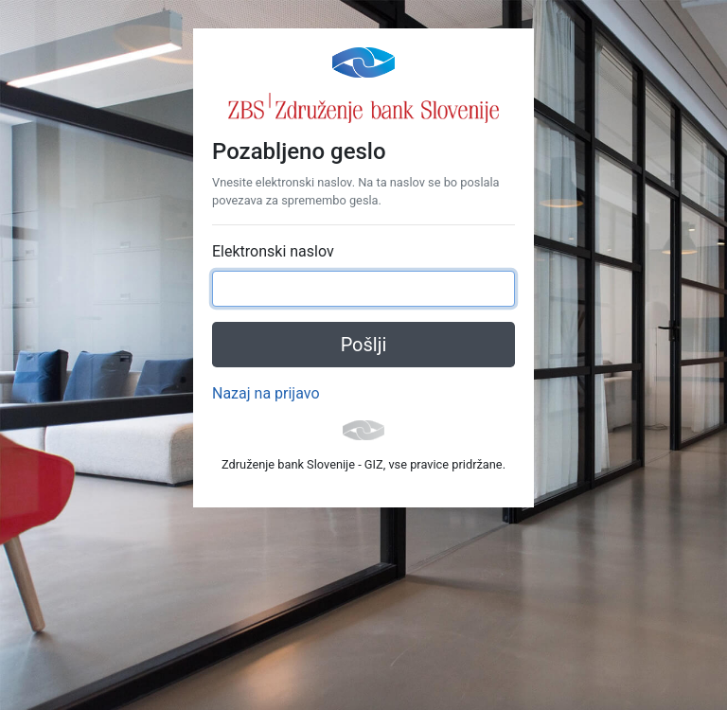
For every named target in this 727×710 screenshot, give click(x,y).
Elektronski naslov (273, 251)
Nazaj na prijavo (266, 393)
